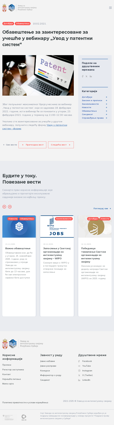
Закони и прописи (92, 100)
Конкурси (45, 370)
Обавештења (89, 111)
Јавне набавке (47, 361)
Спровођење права (93, 118)
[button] (4, 207)
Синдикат (87, 114)
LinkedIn (84, 380)
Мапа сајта (8, 383)
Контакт (6, 374)
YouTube (84, 366)
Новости (86, 107)
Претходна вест (34, 144)
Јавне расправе (48, 366)
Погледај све (101, 208)
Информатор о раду (50, 375)
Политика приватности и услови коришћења (25, 402)
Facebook (85, 361)
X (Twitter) (85, 375)
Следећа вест (58, 144)
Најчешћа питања (11, 379)
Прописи (6, 364)
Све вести (11, 144)
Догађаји (87, 97)
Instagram (85, 370)
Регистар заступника (13, 369)
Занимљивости (90, 104)
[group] (19, 265)
